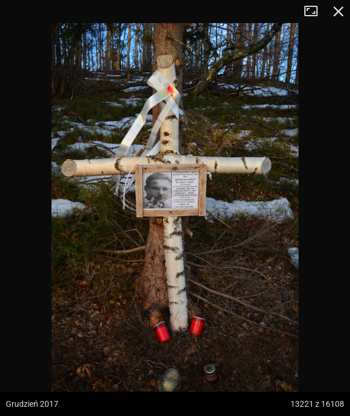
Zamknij (338, 11)
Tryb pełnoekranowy (315, 11)
